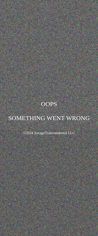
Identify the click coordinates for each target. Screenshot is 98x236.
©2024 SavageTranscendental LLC (49, 133)
